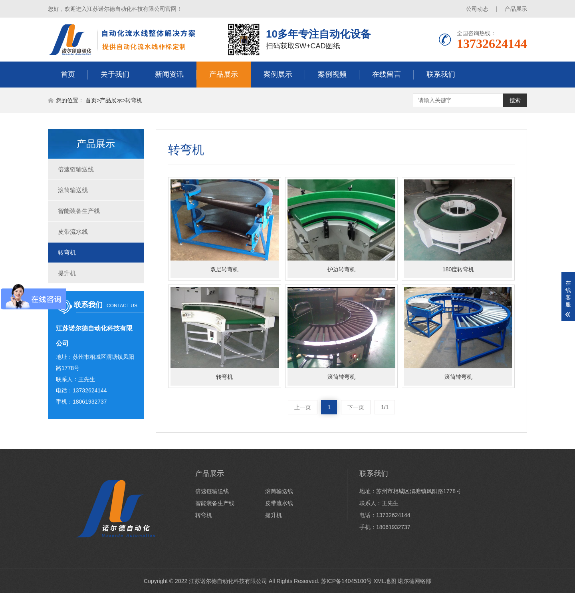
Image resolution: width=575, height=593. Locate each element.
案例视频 (332, 74)
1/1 (385, 407)
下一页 (355, 407)
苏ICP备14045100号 (346, 581)
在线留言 (386, 74)
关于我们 (115, 74)
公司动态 (477, 9)
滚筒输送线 (73, 190)
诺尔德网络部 (414, 581)
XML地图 (384, 581)
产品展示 (516, 9)
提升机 (67, 273)
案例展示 (278, 74)
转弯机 (133, 100)
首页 (68, 74)
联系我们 (440, 74)
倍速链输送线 (76, 169)
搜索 (515, 100)
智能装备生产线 (79, 210)
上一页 (302, 407)
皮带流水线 (73, 231)
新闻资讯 (169, 74)
